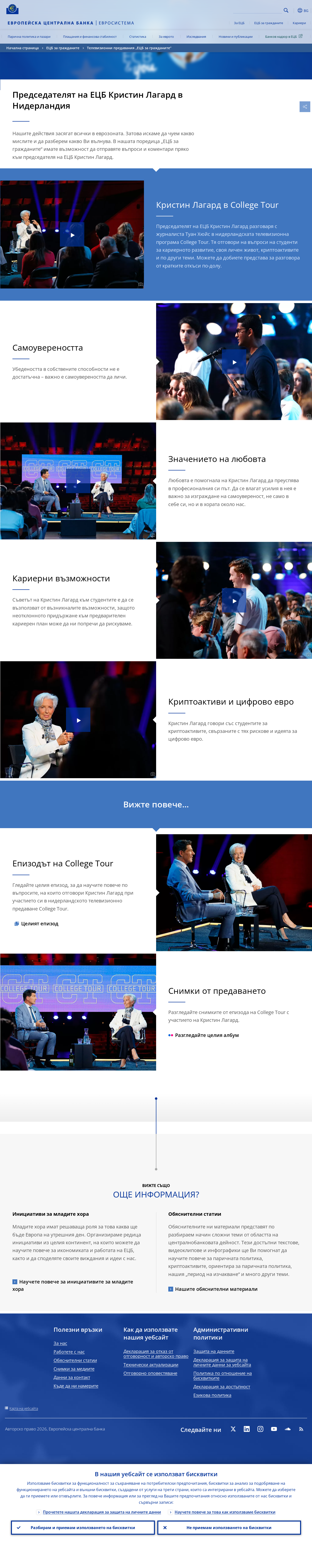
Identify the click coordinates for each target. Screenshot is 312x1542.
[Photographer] (140, 284)
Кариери (299, 23)
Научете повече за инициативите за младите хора (72, 1285)
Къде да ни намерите (76, 1386)
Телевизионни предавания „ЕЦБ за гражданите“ (129, 48)
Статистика (137, 36)
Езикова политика (212, 1395)
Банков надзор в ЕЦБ (284, 36)
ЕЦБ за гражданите (268, 23)
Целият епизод (39, 923)
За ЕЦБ (239, 23)
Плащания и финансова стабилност (90, 36)
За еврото (166, 36)
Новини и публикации (236, 36)
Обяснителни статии (75, 1360)
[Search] (257, 9)
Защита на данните (213, 1351)
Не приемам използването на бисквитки (229, 1527)
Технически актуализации (150, 1365)
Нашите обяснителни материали (216, 1289)
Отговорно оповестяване (150, 1373)
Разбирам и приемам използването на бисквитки (83, 1527)
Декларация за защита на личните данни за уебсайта (222, 1362)
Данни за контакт (72, 1377)
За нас (60, 1343)
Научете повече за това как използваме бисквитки (225, 1512)
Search (286, 10)
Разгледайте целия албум (203, 1035)
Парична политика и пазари (29, 36)
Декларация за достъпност (221, 1386)
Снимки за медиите (74, 1369)
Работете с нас (69, 1352)
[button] (294, 10)
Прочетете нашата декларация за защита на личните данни (102, 1512)
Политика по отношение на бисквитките (222, 1375)
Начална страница (22, 48)
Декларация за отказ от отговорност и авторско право (156, 1353)
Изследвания (196, 36)
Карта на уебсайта (23, 1408)
